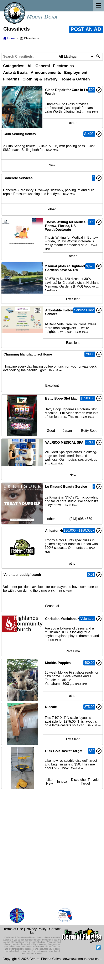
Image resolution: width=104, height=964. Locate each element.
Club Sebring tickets (20, 134)
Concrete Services (18, 178)
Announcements (46, 72)
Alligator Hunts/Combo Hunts (68, 530)
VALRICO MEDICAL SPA (64, 442)
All (29, 66)
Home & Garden (75, 79)
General (42, 66)
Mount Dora (42, 17)
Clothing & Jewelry (39, 79)
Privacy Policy (36, 929)
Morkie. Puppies (58, 663)
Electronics (63, 66)
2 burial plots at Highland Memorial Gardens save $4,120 (72, 268)
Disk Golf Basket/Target (63, 751)
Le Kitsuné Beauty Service (66, 486)
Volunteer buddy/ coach (22, 574)
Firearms (11, 79)
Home (9, 38)
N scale (51, 707)
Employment (75, 72)
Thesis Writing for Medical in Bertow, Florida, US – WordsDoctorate (67, 225)
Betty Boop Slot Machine (64, 398)
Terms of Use (13, 929)
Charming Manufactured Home (28, 354)
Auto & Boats (15, 72)
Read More (91, 111)
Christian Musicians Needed (67, 619)
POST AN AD (86, 29)
